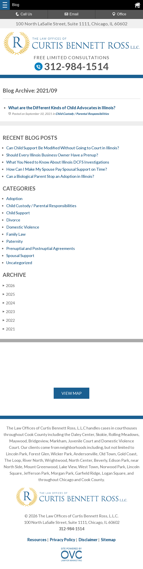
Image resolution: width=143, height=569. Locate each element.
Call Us (24, 14)
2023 (9, 311)
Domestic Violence (22, 227)
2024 (9, 303)
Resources (37, 539)
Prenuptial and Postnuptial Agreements (40, 248)
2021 (9, 329)
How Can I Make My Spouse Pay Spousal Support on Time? (56, 169)
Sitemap (108, 539)
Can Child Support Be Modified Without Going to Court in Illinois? (62, 147)
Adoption (14, 198)
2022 (9, 320)
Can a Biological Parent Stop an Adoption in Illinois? (50, 176)
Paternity (14, 241)
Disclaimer (88, 539)
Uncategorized (19, 262)
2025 (9, 294)
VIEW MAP (71, 393)
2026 (9, 285)
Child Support (18, 212)
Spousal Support (20, 255)
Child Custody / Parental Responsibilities (82, 113)
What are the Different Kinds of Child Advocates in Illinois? (62, 107)
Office (119, 14)
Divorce (13, 219)
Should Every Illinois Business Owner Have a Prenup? (52, 154)
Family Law (16, 234)
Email (71, 14)
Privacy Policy (62, 539)
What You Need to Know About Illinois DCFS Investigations (57, 162)
